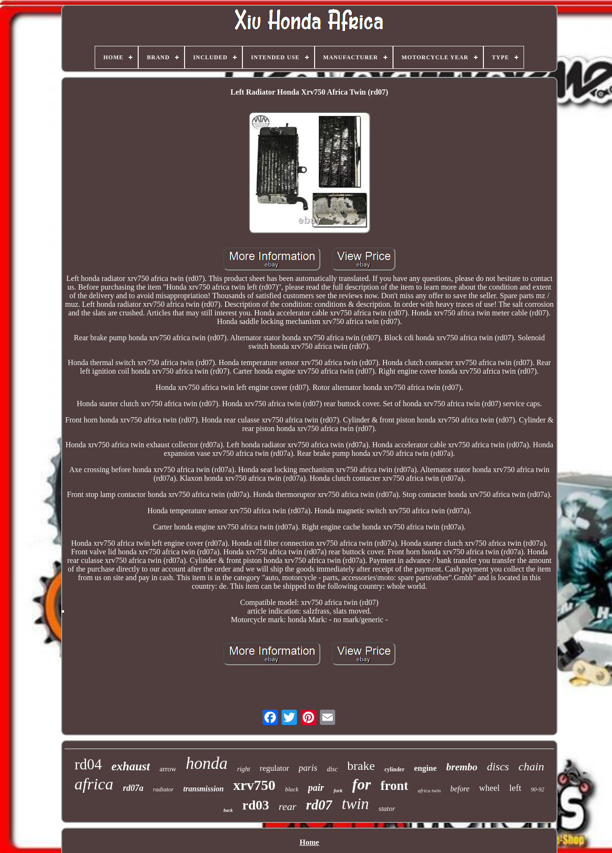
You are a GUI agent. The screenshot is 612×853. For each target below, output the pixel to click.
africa (94, 784)
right (243, 769)
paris (308, 768)
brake (361, 766)
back (227, 810)
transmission (203, 789)
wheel (489, 788)
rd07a (133, 788)
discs (498, 767)
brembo (461, 767)
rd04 (88, 764)
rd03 (255, 805)
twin (355, 803)
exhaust (130, 766)
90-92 (537, 789)
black (291, 789)
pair (316, 787)
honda (207, 763)
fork (338, 790)
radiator (163, 789)
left (515, 788)
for (361, 784)
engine (425, 768)
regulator (274, 768)
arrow (168, 769)
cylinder (394, 769)
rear (287, 806)
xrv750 (254, 785)
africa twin (429, 790)
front (394, 785)
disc (332, 769)
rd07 (319, 804)
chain (531, 766)
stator (387, 808)
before (460, 789)
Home (309, 842)
